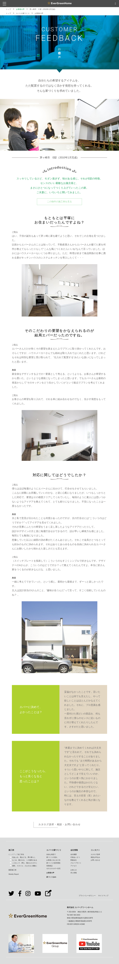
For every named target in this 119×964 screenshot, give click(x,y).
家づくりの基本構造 (53, 863)
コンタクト (95, 850)
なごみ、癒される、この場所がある (24, 860)
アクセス (73, 866)
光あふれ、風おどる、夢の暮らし (24, 857)
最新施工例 (12, 870)
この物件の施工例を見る (59, 201)
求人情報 (73, 873)
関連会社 (73, 860)
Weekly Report (13, 874)
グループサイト (75, 863)
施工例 (11, 850)
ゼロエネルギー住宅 (53, 868)
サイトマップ (103, 896)
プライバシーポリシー (87, 896)
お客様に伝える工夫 (53, 860)
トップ (8, 9)
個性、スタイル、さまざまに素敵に (24, 866)
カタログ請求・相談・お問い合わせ (59, 824)
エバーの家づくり (23, 13)
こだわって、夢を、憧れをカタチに (24, 863)
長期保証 (49, 866)
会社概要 (73, 854)
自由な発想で (51, 854)
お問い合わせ (95, 860)
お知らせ (73, 870)
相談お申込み (95, 857)
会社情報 (74, 850)
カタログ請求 (95, 854)
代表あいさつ (75, 857)
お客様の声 (20, 9)
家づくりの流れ (51, 857)
